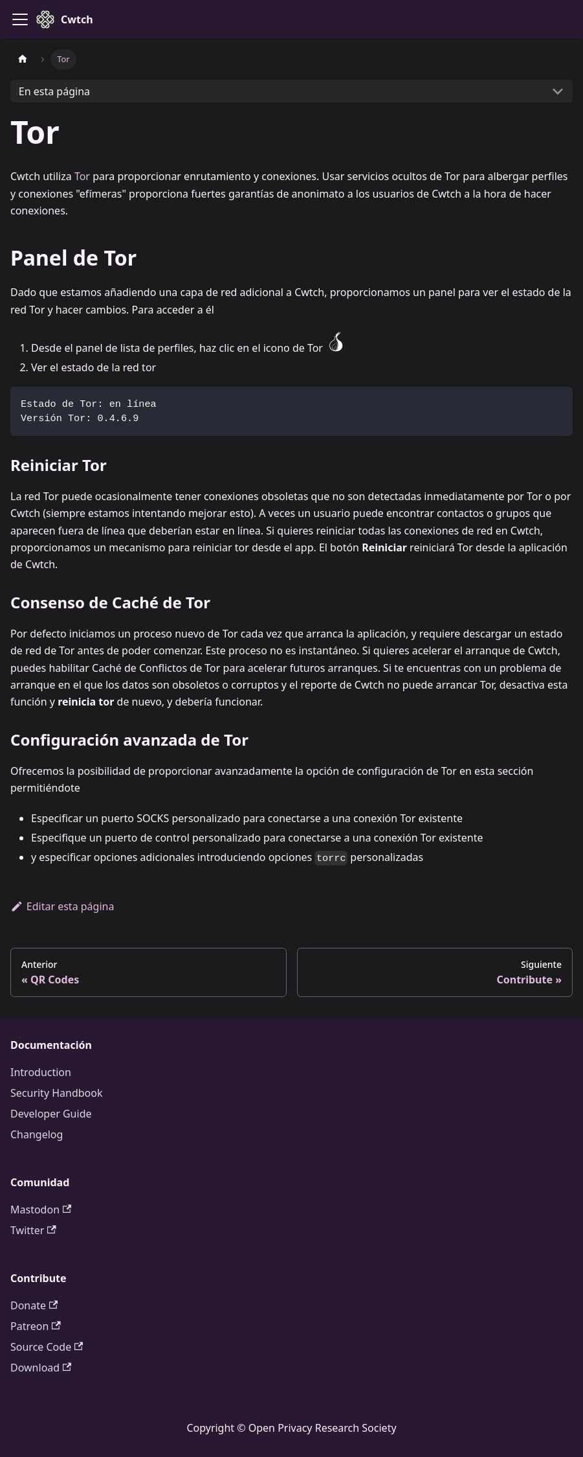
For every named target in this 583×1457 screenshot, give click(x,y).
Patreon (35, 1326)
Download (40, 1367)
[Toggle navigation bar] (20, 19)
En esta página (54, 91)
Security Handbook (56, 1093)
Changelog (36, 1134)
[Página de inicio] (22, 59)
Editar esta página (62, 906)
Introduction (40, 1072)
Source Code (46, 1347)
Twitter (33, 1230)
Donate (34, 1305)
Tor (82, 176)
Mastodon (40, 1209)
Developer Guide (51, 1114)
